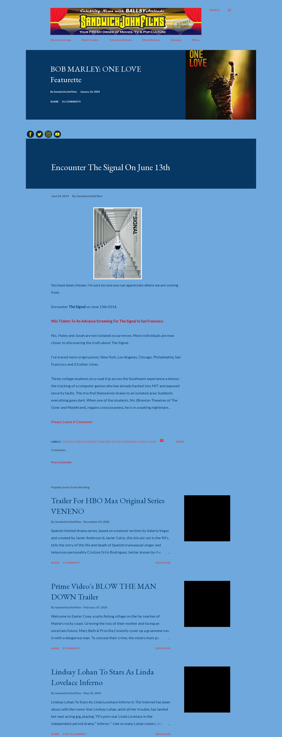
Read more (163, 562)
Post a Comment (61, 462)
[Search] (214, 10)
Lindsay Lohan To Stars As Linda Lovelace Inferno (102, 677)
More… (196, 39)
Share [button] (54, 101)
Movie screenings (124, 441)
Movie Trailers (90, 39)
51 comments (71, 101)
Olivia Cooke (147, 441)
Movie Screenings (60, 39)
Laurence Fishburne (97, 441)
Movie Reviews (151, 39)
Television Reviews (120, 39)
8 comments (71, 648)
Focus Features (72, 441)
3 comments (71, 562)
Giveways (176, 39)
